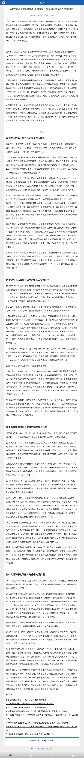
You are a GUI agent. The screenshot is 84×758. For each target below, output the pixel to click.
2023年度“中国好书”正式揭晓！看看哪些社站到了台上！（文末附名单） (37, 723)
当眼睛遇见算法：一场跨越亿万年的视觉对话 (26, 700)
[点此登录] (49, 740)
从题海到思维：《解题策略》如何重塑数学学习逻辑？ (30, 704)
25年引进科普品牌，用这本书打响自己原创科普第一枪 (30, 734)
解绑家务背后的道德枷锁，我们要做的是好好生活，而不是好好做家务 (36, 711)
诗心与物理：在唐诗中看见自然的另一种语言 (26, 707)
